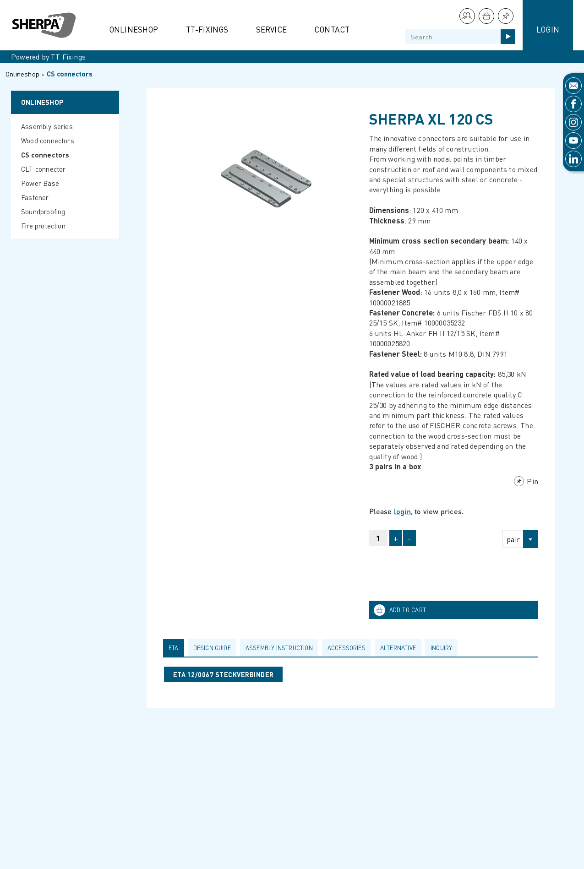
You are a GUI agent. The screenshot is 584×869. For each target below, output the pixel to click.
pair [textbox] (513, 539)
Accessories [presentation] (346, 648)
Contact (331, 29)
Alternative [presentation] (398, 648)
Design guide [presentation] (212, 648)
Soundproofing (43, 211)
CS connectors (70, 74)
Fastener (35, 197)
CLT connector (43, 169)
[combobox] (516, 539)
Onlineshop (133, 29)
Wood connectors (47, 140)
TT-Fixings (207, 29)
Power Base (40, 183)
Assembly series (47, 126)
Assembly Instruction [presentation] (279, 648)
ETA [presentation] (174, 648)
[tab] (175, 648)
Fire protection (43, 225)
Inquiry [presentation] (441, 648)
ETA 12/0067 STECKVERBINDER (223, 674)
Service (271, 29)
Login (547, 29)
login (402, 511)
